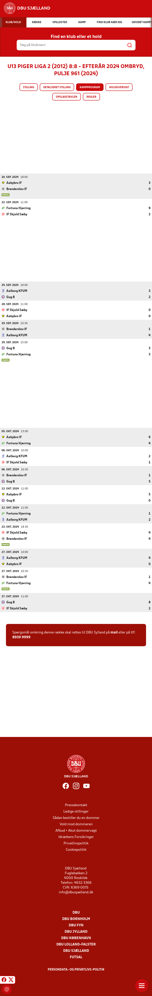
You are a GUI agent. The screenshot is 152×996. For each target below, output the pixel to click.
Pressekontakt (76, 805)
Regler (91, 97)
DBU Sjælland (76, 950)
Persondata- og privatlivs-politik (76, 969)
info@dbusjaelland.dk (76, 892)
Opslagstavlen (66, 97)
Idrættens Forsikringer (76, 837)
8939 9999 (21, 637)
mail (114, 632)
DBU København (76, 938)
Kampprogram (90, 87)
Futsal (76, 957)
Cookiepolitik (76, 849)
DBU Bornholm (76, 919)
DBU (76, 912)
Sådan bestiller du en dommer (76, 818)
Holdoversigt (119, 87)
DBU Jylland (76, 931)
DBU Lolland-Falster (76, 944)
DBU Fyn (76, 925)
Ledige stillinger (76, 811)
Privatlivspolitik (76, 843)
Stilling (28, 87)
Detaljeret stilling (57, 87)
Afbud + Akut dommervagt (76, 830)
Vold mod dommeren (76, 824)
